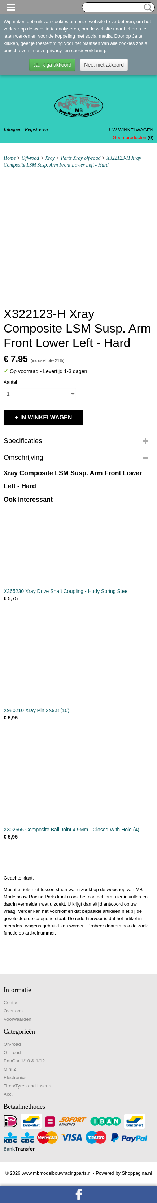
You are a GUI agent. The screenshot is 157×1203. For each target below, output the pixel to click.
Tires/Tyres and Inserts (27, 1086)
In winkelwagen (46, 417)
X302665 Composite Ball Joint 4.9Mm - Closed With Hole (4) (71, 829)
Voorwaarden (17, 1019)
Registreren (36, 129)
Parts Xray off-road (81, 158)
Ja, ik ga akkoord (52, 65)
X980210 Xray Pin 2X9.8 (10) (36, 710)
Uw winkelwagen (131, 130)
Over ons (13, 1011)
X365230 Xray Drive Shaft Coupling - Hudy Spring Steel (66, 591)
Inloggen (13, 129)
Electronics (15, 1077)
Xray (50, 158)
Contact (12, 1002)
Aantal (10, 382)
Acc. (8, 1094)
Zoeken (146, 7)
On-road (12, 1044)
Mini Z (10, 1069)
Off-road (30, 158)
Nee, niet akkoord (104, 65)
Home (10, 158)
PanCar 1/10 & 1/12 (24, 1061)
